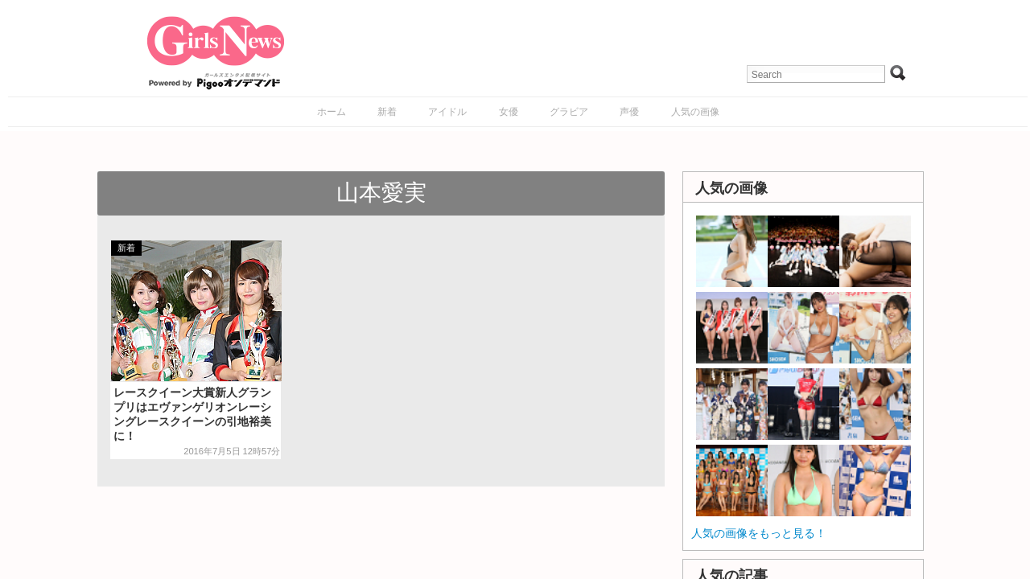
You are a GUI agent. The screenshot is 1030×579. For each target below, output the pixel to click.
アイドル (447, 111)
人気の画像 (695, 111)
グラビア (569, 111)
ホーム (331, 111)
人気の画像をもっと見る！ (758, 533)
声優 (629, 111)
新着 (387, 111)
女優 (508, 111)
